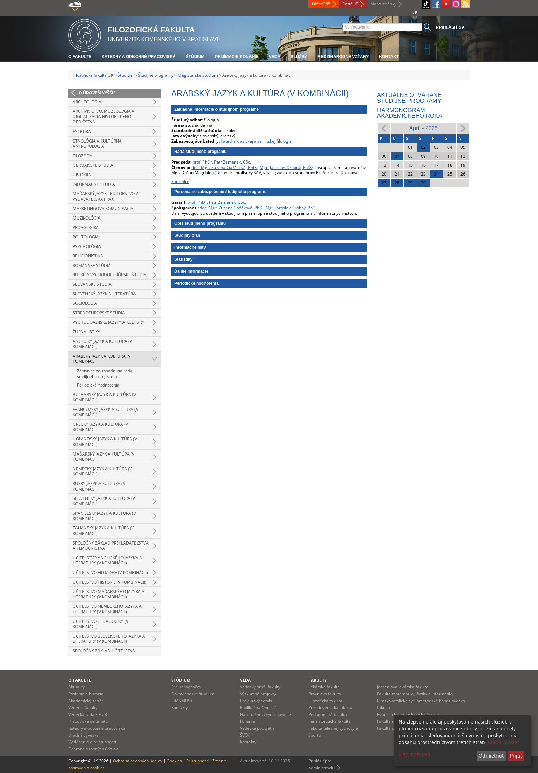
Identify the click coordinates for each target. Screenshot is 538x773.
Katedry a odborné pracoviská (139, 56)
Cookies (174, 761)
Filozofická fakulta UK (93, 75)
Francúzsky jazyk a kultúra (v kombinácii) (105, 412)
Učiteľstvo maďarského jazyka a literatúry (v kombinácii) (108, 594)
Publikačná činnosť (257, 707)
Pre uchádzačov (186, 687)
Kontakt (389, 56)
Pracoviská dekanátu (88, 721)
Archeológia (87, 102)
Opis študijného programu (200, 223)
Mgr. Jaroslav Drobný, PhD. (286, 167)
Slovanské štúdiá (92, 284)
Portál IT (350, 4)
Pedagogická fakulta (327, 714)
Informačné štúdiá (94, 184)
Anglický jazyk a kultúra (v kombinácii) (102, 344)
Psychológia (87, 246)
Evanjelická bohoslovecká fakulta (408, 714)
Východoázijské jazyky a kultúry (108, 322)
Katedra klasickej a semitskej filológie (256, 141)
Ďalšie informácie (191, 271)
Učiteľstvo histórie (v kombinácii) (110, 582)
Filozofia (82, 156)
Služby (299, 56)
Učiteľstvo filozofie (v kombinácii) (110, 572)
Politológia (86, 237)
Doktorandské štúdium (192, 694)
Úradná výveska (83, 735)
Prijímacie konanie (236, 56)
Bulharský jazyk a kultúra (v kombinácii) (104, 397)
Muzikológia (87, 218)
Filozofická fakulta (325, 701)
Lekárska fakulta (324, 687)
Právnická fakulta (324, 694)
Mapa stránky (383, 4)
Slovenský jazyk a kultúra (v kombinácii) (104, 501)
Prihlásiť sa (450, 27)
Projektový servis (256, 701)
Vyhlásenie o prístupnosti (92, 742)
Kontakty (179, 707)
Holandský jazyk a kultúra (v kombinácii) (105, 441)
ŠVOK (245, 735)
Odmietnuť (491, 755)
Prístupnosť (197, 761)
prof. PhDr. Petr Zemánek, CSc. (221, 162)
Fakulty (317, 680)
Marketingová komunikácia (103, 208)
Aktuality (76, 687)
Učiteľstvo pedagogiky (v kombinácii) (100, 624)
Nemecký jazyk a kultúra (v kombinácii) (102, 471)
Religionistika (88, 256)
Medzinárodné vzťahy (343, 56)
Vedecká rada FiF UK (87, 714)
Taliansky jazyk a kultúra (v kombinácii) (103, 530)
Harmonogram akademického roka (409, 113)
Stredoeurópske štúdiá (99, 313)
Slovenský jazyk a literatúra (104, 294)
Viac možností (414, 754)
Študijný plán (187, 235)
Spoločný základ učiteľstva (104, 651)
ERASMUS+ (182, 701)
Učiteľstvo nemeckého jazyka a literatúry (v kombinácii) (107, 609)
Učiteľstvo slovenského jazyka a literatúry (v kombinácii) (109, 639)
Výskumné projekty (258, 694)
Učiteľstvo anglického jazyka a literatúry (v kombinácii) (107, 560)
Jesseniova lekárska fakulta (403, 687)
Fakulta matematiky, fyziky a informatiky (415, 694)
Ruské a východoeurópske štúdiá (110, 275)
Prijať (516, 755)
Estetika (82, 131)
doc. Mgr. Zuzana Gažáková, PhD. (224, 167)
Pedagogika (86, 228)
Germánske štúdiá (93, 165)
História (82, 175)
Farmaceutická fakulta (329, 721)
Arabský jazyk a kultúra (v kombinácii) (101, 359)
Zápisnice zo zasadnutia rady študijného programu (104, 373)
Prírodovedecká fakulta (330, 707)
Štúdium (195, 56)
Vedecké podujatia (257, 728)
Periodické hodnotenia (98, 385)
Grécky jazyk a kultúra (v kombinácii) (100, 427)
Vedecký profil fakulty (260, 687)
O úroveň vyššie (97, 93)
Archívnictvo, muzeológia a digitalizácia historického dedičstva (103, 116)
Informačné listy (190, 247)
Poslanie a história (85, 694)
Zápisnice (180, 181)
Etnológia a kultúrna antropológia (97, 143)
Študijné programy (155, 75)
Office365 (321, 4)
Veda (274, 56)
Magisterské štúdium (198, 75)
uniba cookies (503, 742)
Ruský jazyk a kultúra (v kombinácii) (99, 486)
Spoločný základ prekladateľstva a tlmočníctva (111, 545)
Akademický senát (85, 701)
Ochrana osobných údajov (93, 749)
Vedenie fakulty (82, 707)
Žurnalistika (87, 332)
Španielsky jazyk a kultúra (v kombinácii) (104, 516)
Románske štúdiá (92, 265)
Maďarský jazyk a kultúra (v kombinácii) (103, 456)
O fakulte (79, 56)
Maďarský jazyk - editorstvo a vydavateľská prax (106, 196)
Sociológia (85, 303)
